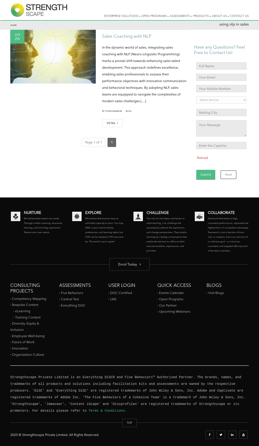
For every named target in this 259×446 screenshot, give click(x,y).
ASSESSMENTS (181, 16)
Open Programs (171, 299)
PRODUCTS (202, 16)
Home (13, 25)
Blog (129, 111)
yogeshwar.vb (113, 111)
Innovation (20, 348)
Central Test (70, 299)
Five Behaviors (72, 293)
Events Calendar (171, 293)
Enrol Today (129, 264)
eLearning (22, 311)
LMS (113, 299)
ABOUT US (220, 16)
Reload (202, 158)
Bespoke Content (25, 305)
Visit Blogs (216, 293)
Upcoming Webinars (174, 311)
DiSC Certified (121, 293)
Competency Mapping (29, 299)
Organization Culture (28, 354)
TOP (129, 422)
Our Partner (168, 305)
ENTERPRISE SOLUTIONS (122, 16)
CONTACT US (239, 16)
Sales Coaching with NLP (126, 36)
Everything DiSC (73, 305)
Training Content (28, 317)
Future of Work (23, 342)
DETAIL (112, 123)
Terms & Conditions (106, 411)
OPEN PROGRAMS (155, 16)
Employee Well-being (28, 336)
